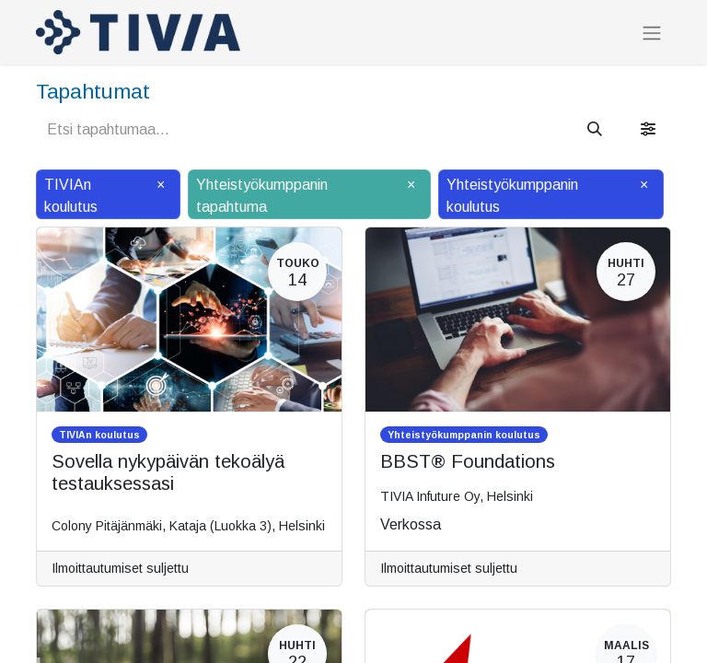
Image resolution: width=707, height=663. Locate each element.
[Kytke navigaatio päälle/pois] (651, 32)
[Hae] (595, 129)
